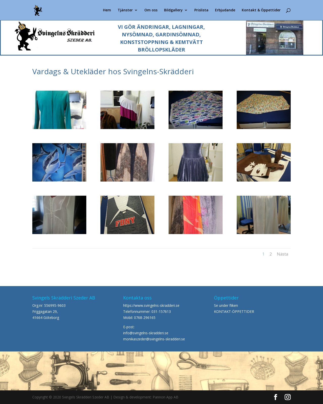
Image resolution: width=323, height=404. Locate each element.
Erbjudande (225, 10)
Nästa (282, 254)
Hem (107, 10)
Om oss (150, 10)
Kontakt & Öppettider (261, 10)
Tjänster (125, 10)
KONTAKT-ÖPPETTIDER (234, 311)
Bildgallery (173, 10)
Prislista (201, 10)
